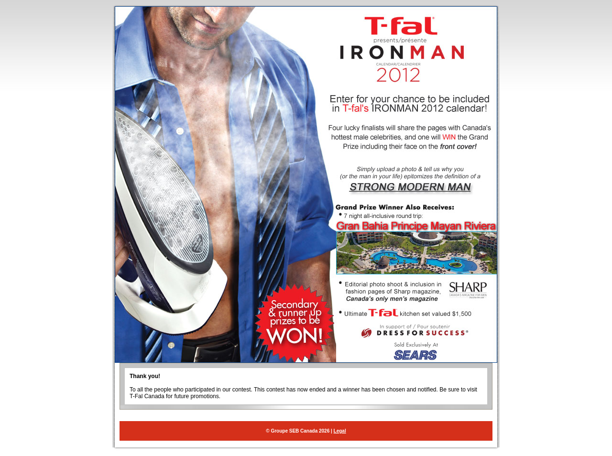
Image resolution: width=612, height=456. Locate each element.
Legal (340, 431)
